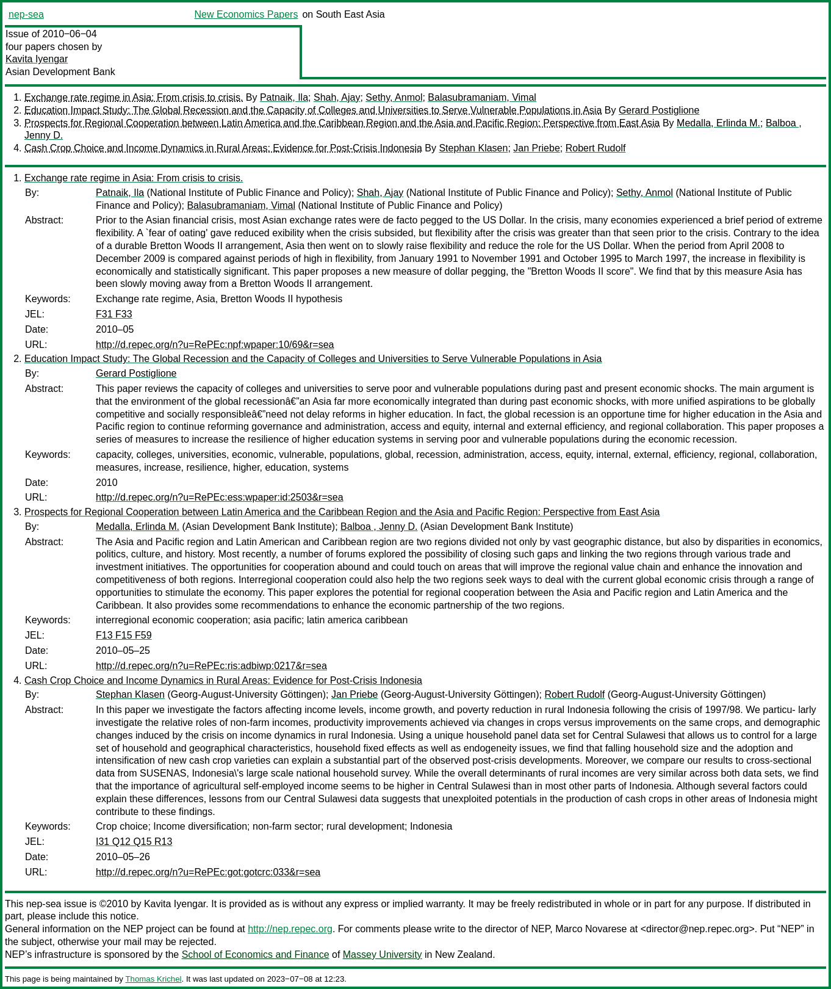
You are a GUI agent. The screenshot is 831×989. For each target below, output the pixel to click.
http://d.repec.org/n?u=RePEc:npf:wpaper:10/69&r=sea (215, 344)
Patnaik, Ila (284, 97)
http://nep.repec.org (290, 929)
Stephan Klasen (473, 148)
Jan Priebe (536, 148)
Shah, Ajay (337, 97)
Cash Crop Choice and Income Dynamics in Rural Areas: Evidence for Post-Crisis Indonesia (223, 148)
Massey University (382, 954)
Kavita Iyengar (36, 59)
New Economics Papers (246, 14)
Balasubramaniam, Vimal (482, 97)
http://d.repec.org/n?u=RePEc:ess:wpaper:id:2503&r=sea (220, 497)
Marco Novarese (591, 929)
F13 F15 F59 (124, 635)
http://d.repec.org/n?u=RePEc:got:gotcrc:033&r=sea (208, 872)
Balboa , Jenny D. (378, 526)
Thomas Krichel (153, 979)
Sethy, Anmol (393, 97)
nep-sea (26, 14)
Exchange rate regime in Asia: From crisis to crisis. (133, 97)
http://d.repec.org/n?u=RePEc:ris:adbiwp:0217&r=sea (211, 666)
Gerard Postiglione (659, 110)
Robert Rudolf (596, 148)
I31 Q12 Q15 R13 (134, 841)
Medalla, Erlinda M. (718, 123)
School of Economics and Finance (255, 954)
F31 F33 (114, 314)
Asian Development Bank (60, 72)
